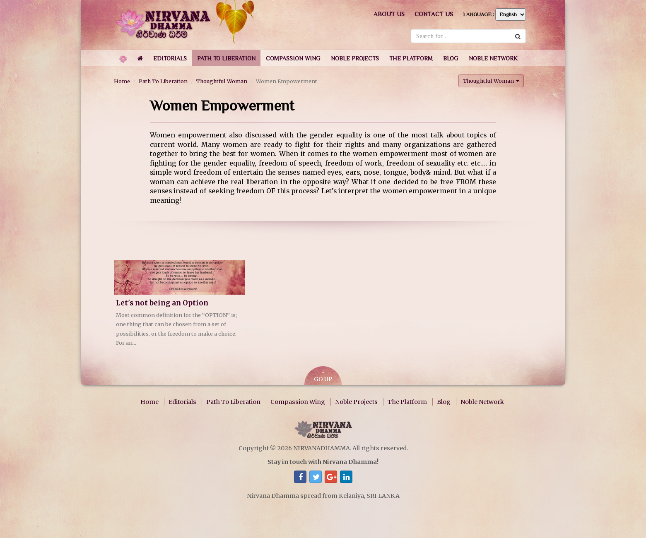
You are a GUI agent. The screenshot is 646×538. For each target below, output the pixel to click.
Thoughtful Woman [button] (491, 80)
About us (389, 13)
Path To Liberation (163, 81)
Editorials (182, 402)
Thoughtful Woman (221, 81)
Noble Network (482, 402)
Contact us (434, 13)
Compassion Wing (297, 402)
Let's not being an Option (162, 303)
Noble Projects (356, 402)
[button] (170, 58)
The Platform (407, 402)
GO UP (323, 376)
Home (122, 81)
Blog (444, 402)
